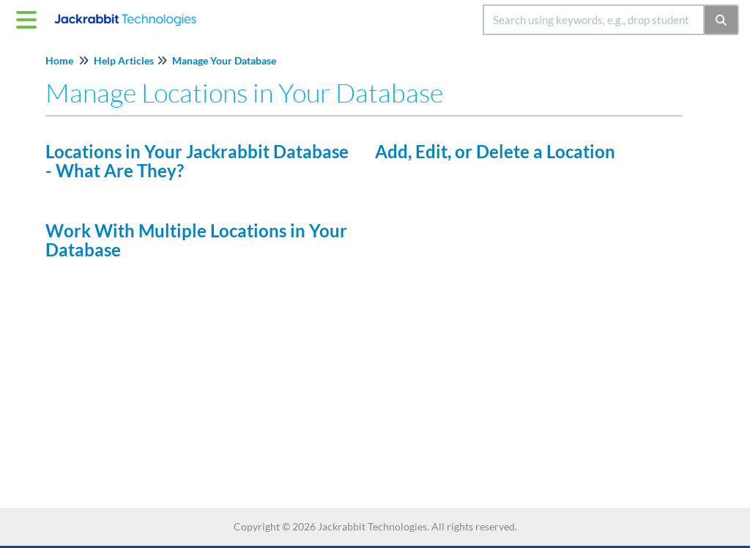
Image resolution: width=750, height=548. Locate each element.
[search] (594, 19)
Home (59, 60)
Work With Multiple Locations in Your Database (196, 240)
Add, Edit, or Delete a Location (495, 151)
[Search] (722, 19)
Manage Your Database (224, 60)
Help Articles (124, 60)
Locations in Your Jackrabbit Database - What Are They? (197, 161)
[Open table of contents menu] (29, 17)
